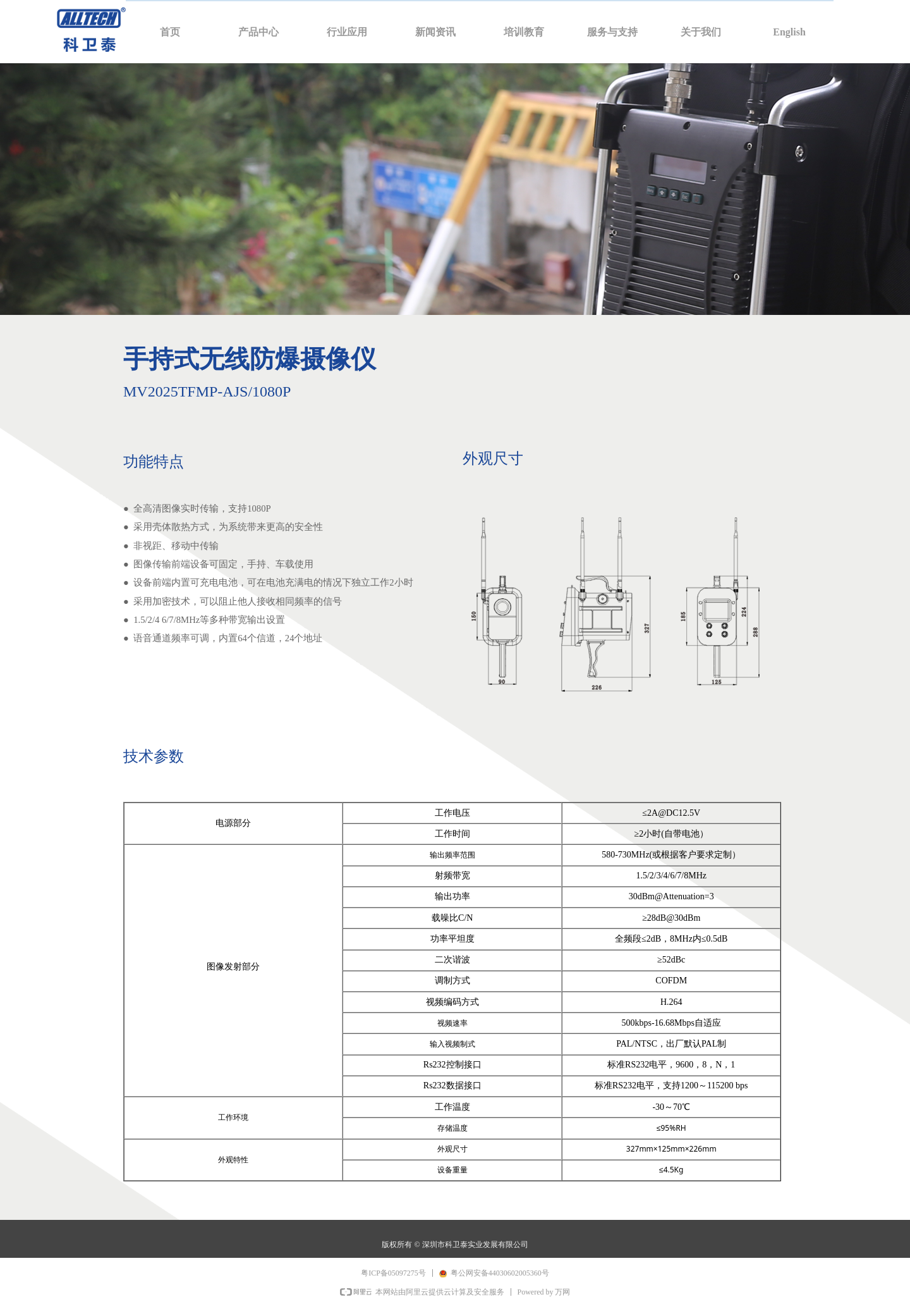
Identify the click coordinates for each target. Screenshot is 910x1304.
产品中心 (258, 32)
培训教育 (524, 32)
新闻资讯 (435, 32)
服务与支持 (612, 32)
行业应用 (347, 32)
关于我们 (701, 32)
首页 (170, 32)
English (789, 32)
